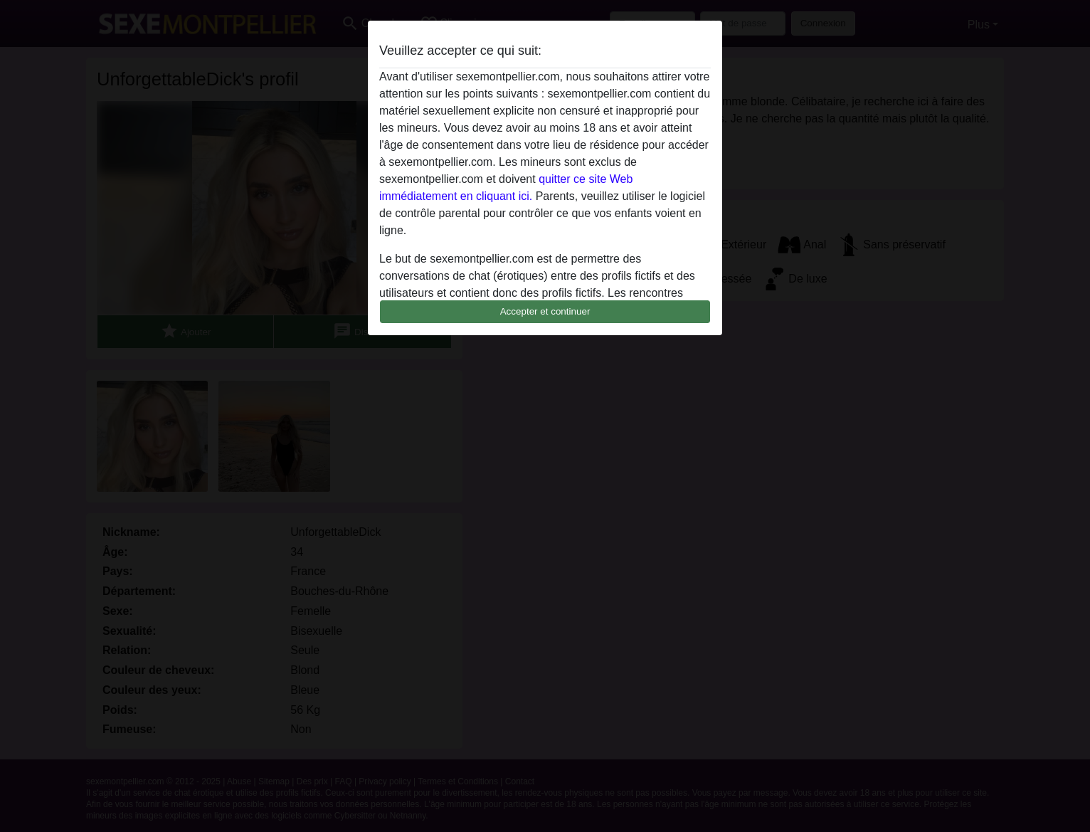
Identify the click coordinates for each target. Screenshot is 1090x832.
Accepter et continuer (545, 311)
